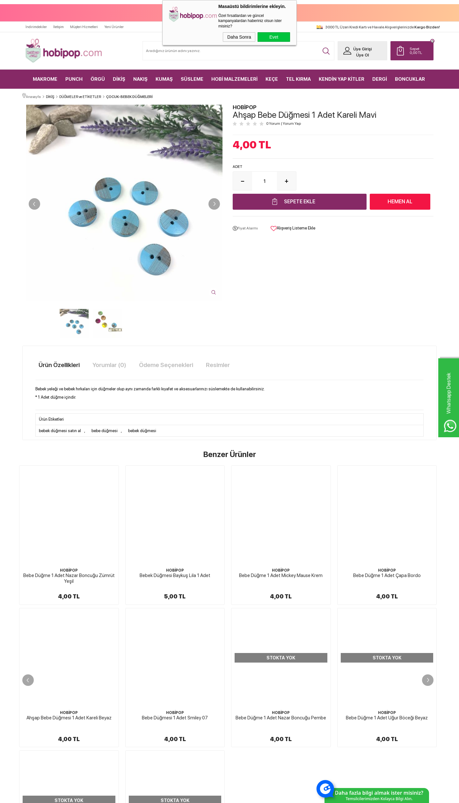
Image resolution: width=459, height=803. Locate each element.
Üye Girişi (359, 46)
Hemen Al (400, 201)
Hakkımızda (246, 640)
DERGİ (379, 76)
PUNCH (74, 76)
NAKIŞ (140, 76)
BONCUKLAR (410, 76)
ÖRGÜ (98, 76)
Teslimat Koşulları (250, 651)
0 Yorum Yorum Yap (283, 123)
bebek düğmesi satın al (60, 429)
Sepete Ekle (299, 201)
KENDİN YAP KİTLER (341, 76)
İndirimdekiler (36, 24)
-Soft (198, 795)
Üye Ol (359, 52)
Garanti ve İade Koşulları (255, 685)
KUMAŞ (164, 76)
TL (419, 48)
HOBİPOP (69, 569)
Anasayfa (311, 640)
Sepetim (310, 685)
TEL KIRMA (298, 76)
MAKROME (45, 76)
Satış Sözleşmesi (249, 674)
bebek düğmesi (142, 429)
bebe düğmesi (104, 429)
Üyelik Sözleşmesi (250, 662)
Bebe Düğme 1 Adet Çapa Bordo (281, 574)
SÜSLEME (192, 76)
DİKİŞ (119, 76)
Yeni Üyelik (381, 640)
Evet (273, 37)
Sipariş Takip (314, 696)
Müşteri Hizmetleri (84, 24)
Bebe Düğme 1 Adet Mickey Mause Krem (175, 574)
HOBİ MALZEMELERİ (234, 76)
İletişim (58, 24)
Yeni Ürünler (114, 24)
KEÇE (272, 76)
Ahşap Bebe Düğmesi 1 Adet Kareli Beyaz (386, 574)
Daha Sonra (239, 37)
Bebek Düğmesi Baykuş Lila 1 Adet (68, 574)
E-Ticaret (212, 795)
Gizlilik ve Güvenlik (251, 696)
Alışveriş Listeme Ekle (293, 227)
